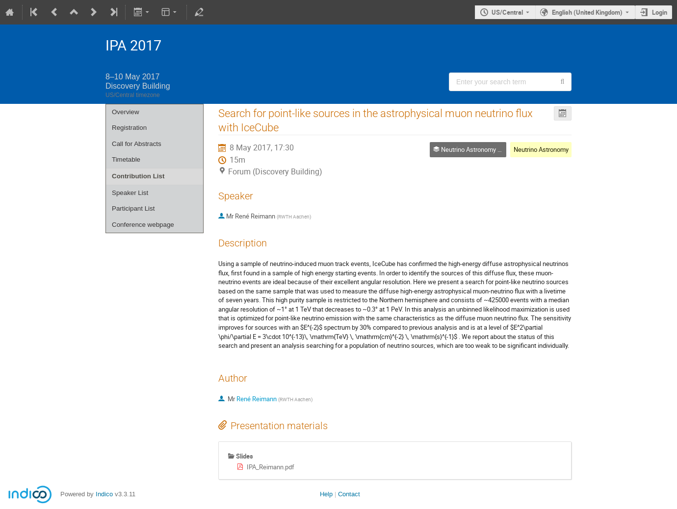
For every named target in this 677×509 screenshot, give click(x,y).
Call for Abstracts (136, 143)
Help (326, 494)
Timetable (126, 159)
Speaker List (130, 192)
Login (659, 12)
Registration (129, 127)
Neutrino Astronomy (541, 149)
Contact (349, 494)
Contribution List (138, 176)
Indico (104, 494)
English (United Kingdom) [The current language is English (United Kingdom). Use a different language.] (587, 12)
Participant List (133, 208)
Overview (125, 112)
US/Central (507, 12)
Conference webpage (143, 224)
